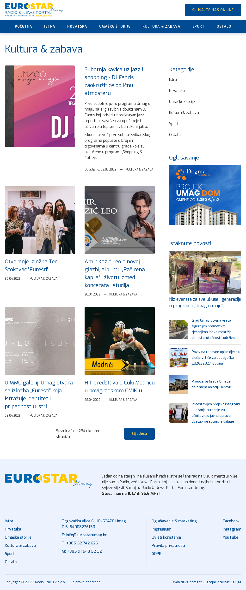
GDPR (156, 553)
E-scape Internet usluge (222, 582)
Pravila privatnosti (168, 545)
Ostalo (224, 26)
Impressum (161, 529)
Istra (49, 26)
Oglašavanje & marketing (174, 521)
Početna (23, 26)
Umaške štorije (114, 26)
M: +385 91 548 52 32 (82, 551)
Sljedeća (139, 433)
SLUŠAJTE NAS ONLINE (213, 10)
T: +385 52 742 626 (80, 543)
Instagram (232, 529)
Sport (198, 26)
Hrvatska (77, 26)
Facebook (231, 521)
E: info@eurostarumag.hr (84, 534)
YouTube (230, 537)
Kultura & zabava (161, 26)
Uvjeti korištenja (166, 537)
